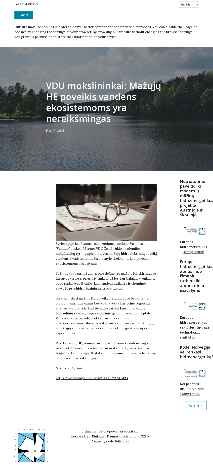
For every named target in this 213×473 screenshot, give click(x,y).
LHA (83, 4)
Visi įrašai (195, 405)
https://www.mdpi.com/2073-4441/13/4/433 (92, 378)
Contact (169, 4)
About (95, 4)
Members (152, 4)
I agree (24, 15)
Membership (112, 4)
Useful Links (133, 4)
